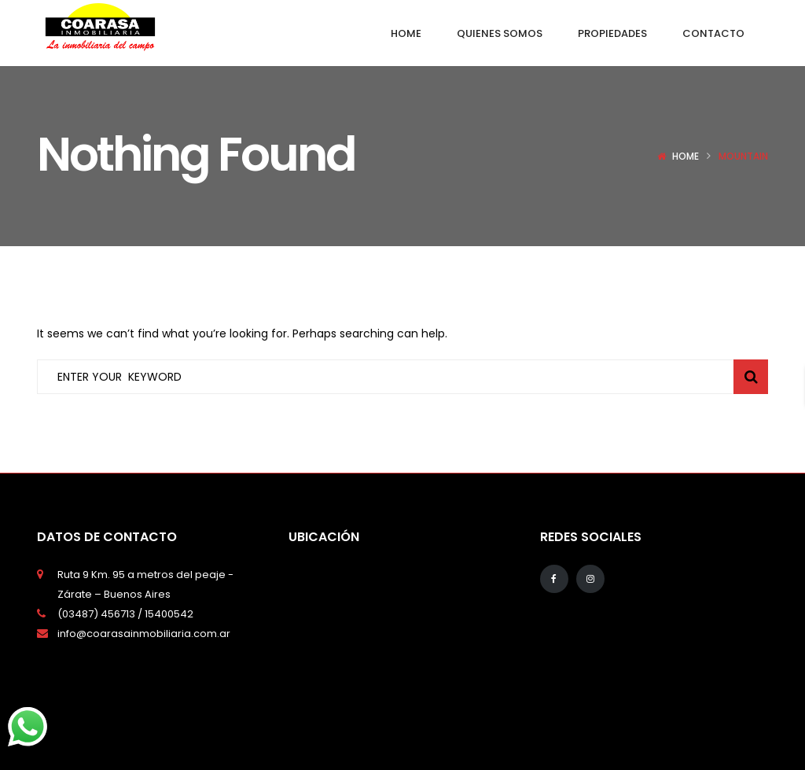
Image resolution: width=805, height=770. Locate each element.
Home (685, 156)
